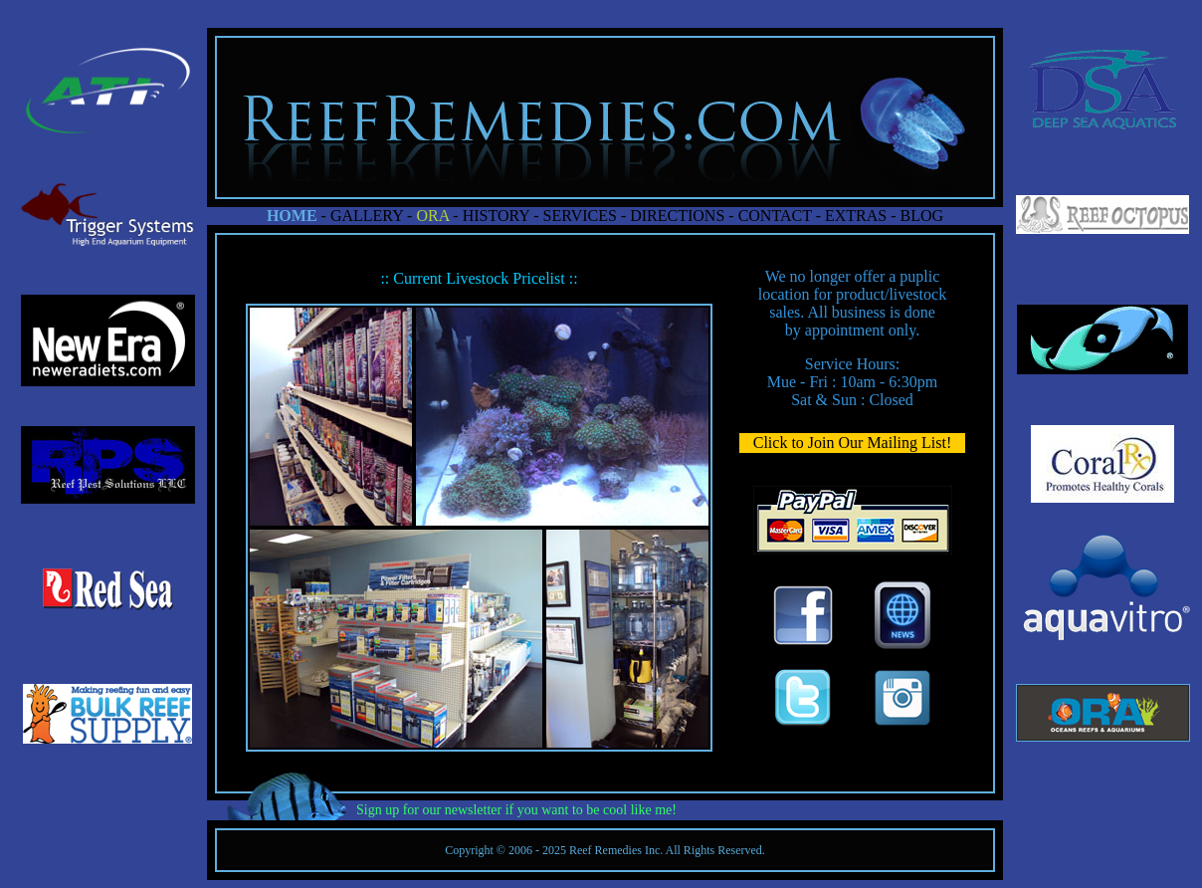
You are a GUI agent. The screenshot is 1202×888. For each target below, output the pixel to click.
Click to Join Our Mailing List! (852, 442)
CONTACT (775, 215)
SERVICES (580, 215)
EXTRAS (856, 215)
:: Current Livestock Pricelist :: (478, 278)
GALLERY (366, 215)
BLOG (922, 215)
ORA (432, 215)
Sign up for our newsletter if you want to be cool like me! (516, 809)
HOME (292, 215)
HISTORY (496, 215)
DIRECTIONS (675, 215)
